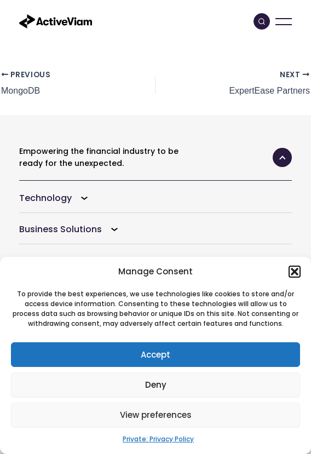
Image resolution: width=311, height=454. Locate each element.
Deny (155, 384)
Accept (155, 354)
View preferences (156, 415)
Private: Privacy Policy (158, 439)
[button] (294, 271)
